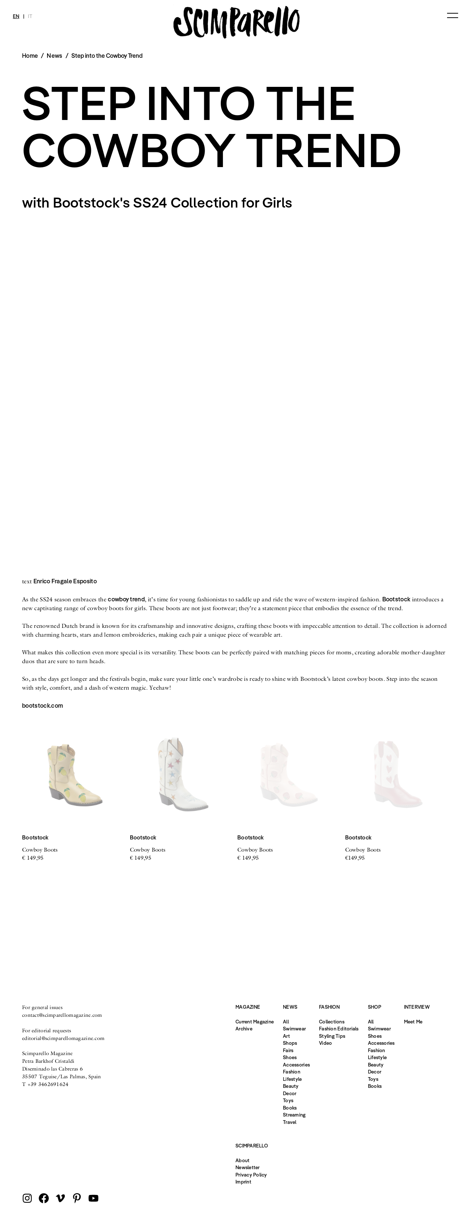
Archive (244, 1029)
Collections (331, 1022)
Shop (374, 1007)
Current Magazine (255, 1022)
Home (30, 55)
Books (290, 1108)
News (54, 55)
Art (286, 1036)
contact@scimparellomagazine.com (62, 1015)
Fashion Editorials (339, 1029)
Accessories (296, 1065)
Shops (290, 1043)
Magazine (248, 1007)
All (286, 1022)
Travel (290, 1122)
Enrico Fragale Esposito (65, 581)
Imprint (243, 1182)
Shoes (290, 1057)
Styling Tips (332, 1036)
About (242, 1160)
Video (325, 1043)
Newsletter (248, 1167)
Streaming (294, 1115)
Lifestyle (292, 1079)
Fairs (288, 1050)
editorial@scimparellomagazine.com (63, 1038)
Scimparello (252, 1146)
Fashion (291, 1072)
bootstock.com (42, 705)
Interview (417, 1007)
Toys (288, 1100)
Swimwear (294, 1029)
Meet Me (413, 1022)
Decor (289, 1093)
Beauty (291, 1086)
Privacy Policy (251, 1175)
